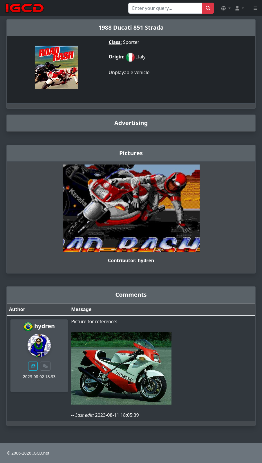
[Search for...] (165, 8)
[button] (226, 8)
